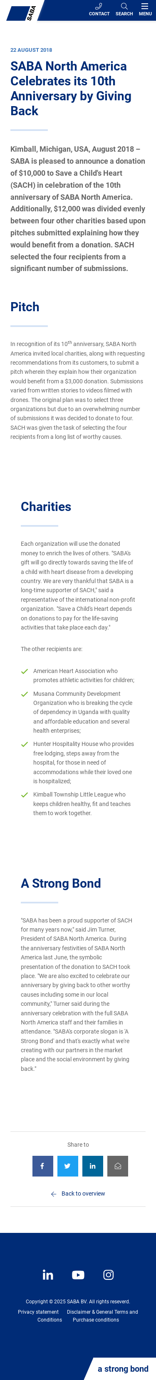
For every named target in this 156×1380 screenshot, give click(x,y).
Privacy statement (38, 1312)
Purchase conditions (96, 1320)
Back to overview (83, 1193)
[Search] (124, 10)
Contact (99, 10)
